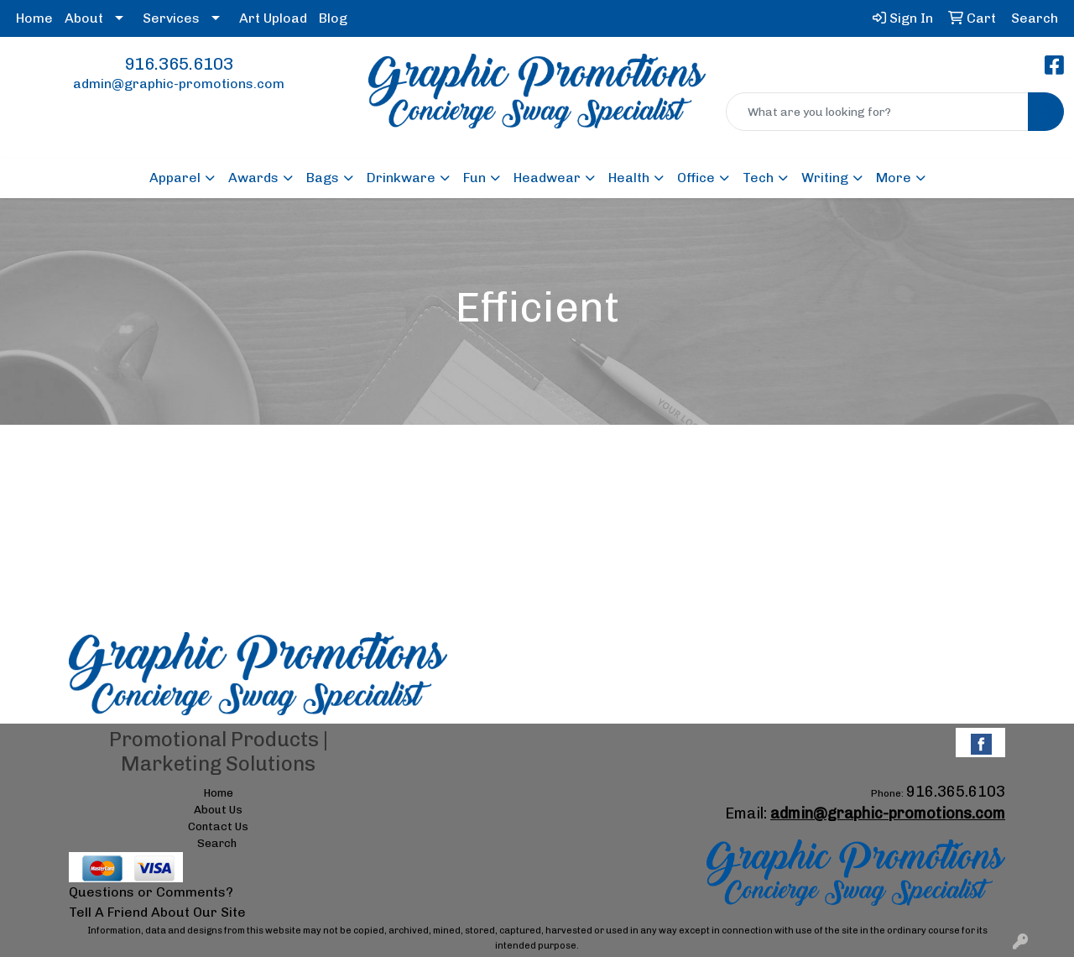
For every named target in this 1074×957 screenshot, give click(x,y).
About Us (218, 809)
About (84, 18)
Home (34, 18)
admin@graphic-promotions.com (178, 84)
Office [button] (696, 178)
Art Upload (273, 18)
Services (171, 18)
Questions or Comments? (151, 892)
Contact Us (218, 826)
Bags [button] (322, 178)
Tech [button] (758, 178)
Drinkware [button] (401, 178)
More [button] (893, 178)
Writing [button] (824, 178)
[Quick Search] (877, 111)
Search (217, 843)
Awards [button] (253, 178)
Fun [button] (474, 178)
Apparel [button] (175, 178)
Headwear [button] (547, 178)
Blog (333, 18)
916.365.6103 (178, 64)
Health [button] (628, 178)
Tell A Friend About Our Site (157, 912)
